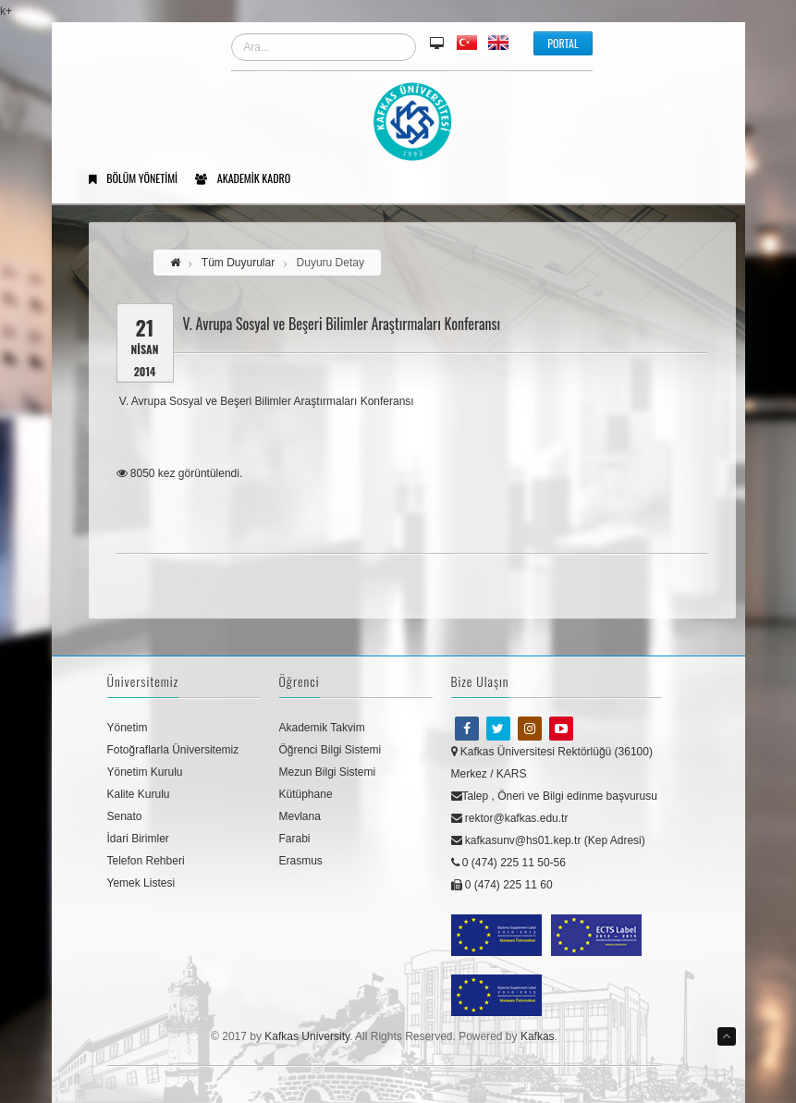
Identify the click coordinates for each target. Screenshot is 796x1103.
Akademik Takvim (322, 727)
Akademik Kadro (249, 179)
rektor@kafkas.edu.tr (510, 818)
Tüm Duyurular (238, 262)
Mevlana (300, 816)
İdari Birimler (138, 838)
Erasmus (301, 860)
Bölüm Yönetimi (140, 179)
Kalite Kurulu (138, 794)
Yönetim (127, 727)
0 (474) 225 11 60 (502, 884)
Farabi (295, 838)
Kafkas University (306, 1036)
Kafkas (537, 1036)
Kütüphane (306, 794)
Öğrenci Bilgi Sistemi (330, 749)
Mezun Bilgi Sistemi (327, 772)
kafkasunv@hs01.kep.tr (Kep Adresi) (548, 840)
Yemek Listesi (141, 882)
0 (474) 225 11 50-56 (508, 862)
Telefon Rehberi (146, 860)
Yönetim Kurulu (145, 772)
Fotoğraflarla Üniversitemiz (173, 749)
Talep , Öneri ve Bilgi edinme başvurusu (554, 796)
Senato (124, 816)
